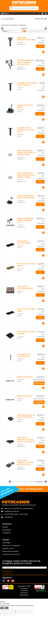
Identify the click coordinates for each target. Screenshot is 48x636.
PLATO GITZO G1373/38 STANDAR (25, 287)
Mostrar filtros (41, 19)
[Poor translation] (6, 608)
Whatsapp (9, 517)
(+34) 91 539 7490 (11, 514)
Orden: (5, 31)
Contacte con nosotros (11, 554)
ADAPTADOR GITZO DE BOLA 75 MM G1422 (26, 416)
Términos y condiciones (11, 545)
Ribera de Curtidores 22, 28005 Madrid (18, 508)
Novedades (6, 530)
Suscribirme (7, 572)
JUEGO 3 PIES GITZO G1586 (25, 106)
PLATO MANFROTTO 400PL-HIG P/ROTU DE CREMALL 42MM (26, 175)
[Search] (24, 8)
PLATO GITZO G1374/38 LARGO (24, 242)
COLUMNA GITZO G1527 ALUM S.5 (24, 355)
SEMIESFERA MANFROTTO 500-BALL (26, 39)
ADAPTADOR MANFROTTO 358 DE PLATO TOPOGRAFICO (26, 440)
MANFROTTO (21, 44)
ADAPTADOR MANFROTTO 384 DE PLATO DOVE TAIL (25, 462)
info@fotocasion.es (12, 511)
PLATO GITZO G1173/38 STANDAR (26, 333)
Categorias (6, 533)
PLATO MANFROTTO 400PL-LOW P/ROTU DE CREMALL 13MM (26, 152)
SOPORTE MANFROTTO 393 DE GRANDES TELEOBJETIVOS (26, 62)
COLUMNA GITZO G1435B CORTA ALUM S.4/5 (25, 130)
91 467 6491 (23, 514)
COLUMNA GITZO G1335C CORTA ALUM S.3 (27, 84)
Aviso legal (6, 543)
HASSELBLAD (21, 227)
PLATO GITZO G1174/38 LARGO (26, 310)
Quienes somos (8, 548)
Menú (5, 13)
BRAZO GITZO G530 (25, 396)
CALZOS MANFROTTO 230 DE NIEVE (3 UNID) (26, 197)
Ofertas (5, 527)
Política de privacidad (10, 551)
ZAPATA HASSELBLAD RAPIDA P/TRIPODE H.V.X (25, 220)
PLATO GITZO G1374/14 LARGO (26, 265)
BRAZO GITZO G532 (25, 377)
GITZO (19, 90)
